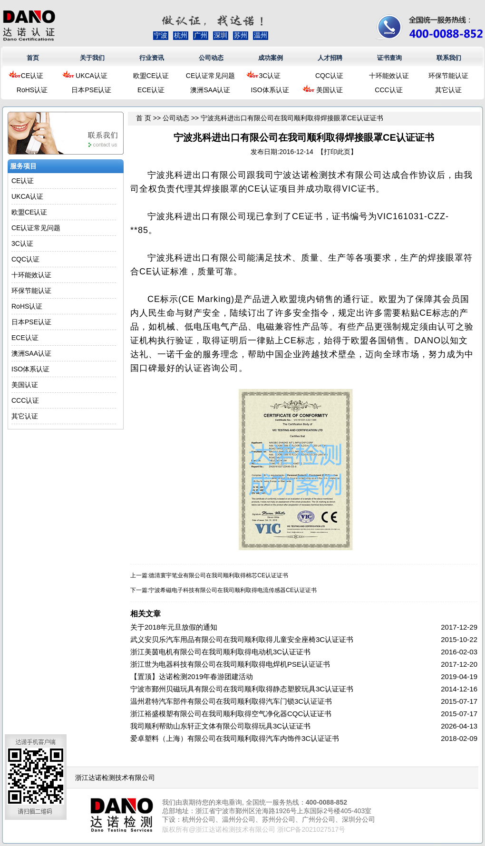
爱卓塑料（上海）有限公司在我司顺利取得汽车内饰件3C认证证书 (234, 738)
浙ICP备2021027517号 (311, 829)
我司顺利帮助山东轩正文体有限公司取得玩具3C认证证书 (220, 726)
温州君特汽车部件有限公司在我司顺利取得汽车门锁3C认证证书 (231, 701)
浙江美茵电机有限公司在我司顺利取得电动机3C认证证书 (220, 652)
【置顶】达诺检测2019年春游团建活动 (191, 676)
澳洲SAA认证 (210, 90)
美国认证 (329, 90)
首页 (33, 57)
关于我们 (92, 57)
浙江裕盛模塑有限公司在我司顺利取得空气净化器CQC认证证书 (230, 714)
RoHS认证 (32, 90)
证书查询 (389, 57)
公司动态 (211, 57)
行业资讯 (151, 57)
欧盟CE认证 (151, 75)
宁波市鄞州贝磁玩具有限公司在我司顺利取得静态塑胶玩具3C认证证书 (241, 689)
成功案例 (270, 57)
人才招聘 (330, 57)
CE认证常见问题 (210, 75)
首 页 (143, 118)
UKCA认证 (91, 75)
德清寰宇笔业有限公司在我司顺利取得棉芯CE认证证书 (218, 575)
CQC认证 (329, 75)
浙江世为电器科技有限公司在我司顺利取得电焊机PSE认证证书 (230, 664)
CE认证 (32, 75)
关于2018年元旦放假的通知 (173, 627)
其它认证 (448, 90)
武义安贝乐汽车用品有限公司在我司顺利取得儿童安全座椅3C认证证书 (241, 639)
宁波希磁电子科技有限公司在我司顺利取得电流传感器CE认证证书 (233, 590)
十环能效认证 (389, 75)
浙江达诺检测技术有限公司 (115, 777)
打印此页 (337, 152)
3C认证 (270, 75)
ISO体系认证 (270, 90)
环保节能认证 (448, 75)
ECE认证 (151, 90)
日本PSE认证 (91, 90)
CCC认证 (388, 90)
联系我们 (448, 57)
